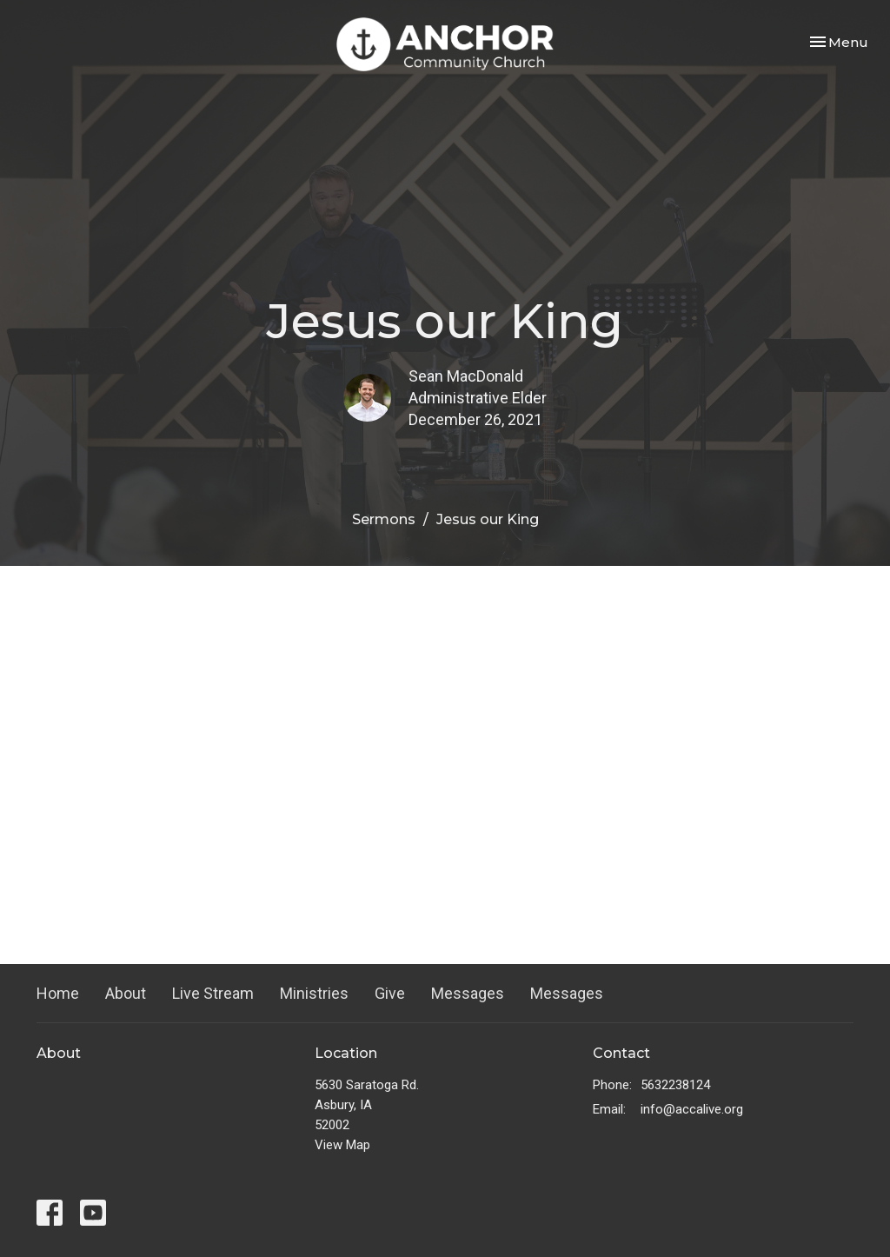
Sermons (383, 519)
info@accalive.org (692, 1109)
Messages (467, 993)
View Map (342, 1145)
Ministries (314, 993)
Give (390, 993)
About (125, 993)
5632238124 (675, 1085)
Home (58, 993)
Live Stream (213, 993)
